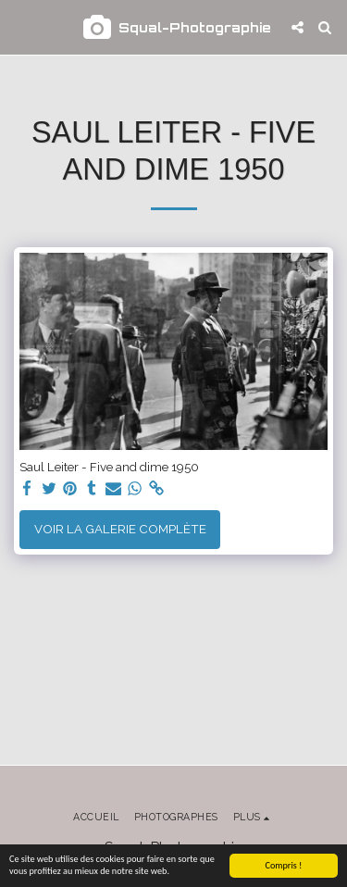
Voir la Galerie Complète (120, 528)
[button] (20, 26)
